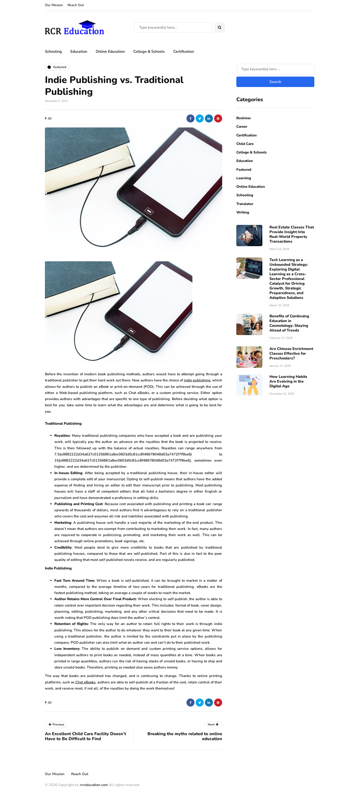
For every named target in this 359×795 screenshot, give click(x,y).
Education (78, 51)
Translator (244, 203)
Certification (183, 51)
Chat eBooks (85, 682)
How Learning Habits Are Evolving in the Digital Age (288, 381)
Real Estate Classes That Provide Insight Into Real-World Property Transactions (291, 234)
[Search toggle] (220, 27)
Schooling (53, 51)
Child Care (245, 143)
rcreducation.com (94, 784)
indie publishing (197, 380)
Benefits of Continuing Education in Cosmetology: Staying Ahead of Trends (289, 323)
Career (241, 126)
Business (243, 118)
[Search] (173, 27)
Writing (242, 212)
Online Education (110, 51)
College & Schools (149, 51)
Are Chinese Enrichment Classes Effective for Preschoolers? (291, 353)
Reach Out (76, 5)
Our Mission (54, 5)
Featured (243, 169)
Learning (243, 178)
